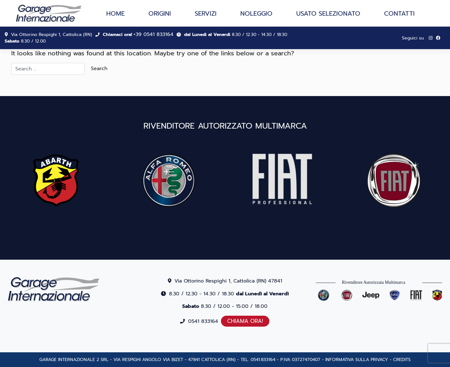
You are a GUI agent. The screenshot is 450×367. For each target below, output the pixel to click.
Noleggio (256, 13)
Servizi (206, 13)
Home (115, 13)
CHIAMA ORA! (245, 321)
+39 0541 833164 (153, 34)
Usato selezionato (328, 13)
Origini (159, 13)
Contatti (399, 13)
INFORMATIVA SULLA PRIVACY (356, 359)
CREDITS (402, 359)
